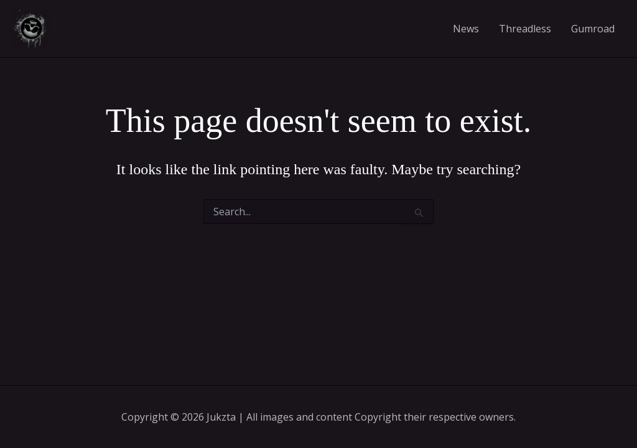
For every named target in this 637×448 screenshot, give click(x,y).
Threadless (525, 28)
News (466, 28)
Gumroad (593, 28)
